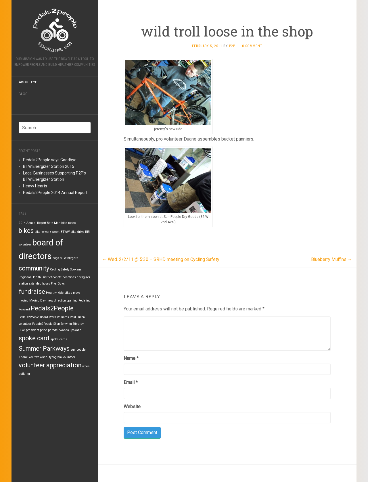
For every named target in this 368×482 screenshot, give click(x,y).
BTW (63, 258)
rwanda (64, 330)
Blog (23, 94)
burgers (72, 258)
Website (132, 406)
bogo (56, 258)
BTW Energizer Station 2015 (48, 166)
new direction (56, 300)
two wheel (41, 357)
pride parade (49, 330)
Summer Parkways (44, 348)
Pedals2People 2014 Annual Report (55, 192)
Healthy (51, 293)
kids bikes (64, 293)
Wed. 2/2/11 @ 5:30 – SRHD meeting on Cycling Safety (160, 259)
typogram (55, 357)
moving (23, 300)
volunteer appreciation (50, 365)
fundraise (32, 291)
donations (69, 277)
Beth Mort (53, 223)
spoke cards (58, 339)
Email (131, 382)
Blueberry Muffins (331, 259)
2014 (22, 223)
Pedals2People (52, 308)
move (76, 293)
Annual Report (36, 223)
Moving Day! (38, 300)
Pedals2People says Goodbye (49, 160)
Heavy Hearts (35, 186)
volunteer (69, 357)
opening (72, 300)
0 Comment (252, 46)
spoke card (34, 338)
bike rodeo (68, 223)
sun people (78, 350)
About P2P (28, 82)
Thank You (26, 357)
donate (57, 277)
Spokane (75, 330)
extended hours (39, 283)
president (32, 330)
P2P (232, 46)
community (34, 268)
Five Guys (58, 283)
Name (131, 358)
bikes (26, 230)
